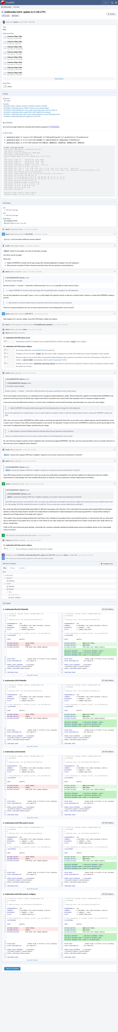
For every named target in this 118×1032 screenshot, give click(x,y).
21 (6, 349)
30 (6, 352)
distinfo (11, 587)
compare (51, 285)
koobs (8, 101)
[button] (116, 2)
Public (16, 16)
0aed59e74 (29, 341)
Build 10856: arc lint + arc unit (16, 222)
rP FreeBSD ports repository (43, 324)
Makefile (11, 579)
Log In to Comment (12, 967)
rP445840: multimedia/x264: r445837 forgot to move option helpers (26, 108)
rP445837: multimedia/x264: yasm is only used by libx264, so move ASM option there (31, 114)
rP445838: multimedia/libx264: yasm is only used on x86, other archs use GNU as (30, 110)
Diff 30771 (29, 313)
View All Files (59, 79)
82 (6, 362)
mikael (9, 87)
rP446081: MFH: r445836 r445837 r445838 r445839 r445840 (25, 106)
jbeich (16, 22)
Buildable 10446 (11, 220)
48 (6, 356)
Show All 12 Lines (32, 673)
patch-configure (15, 596)
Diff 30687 (29, 233)
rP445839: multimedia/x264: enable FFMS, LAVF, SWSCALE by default (26, 112)
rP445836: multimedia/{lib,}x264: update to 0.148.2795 (22, 116)
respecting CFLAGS (60, 358)
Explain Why (74, 553)
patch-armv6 (14, 593)
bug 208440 (38, 349)
